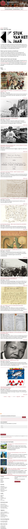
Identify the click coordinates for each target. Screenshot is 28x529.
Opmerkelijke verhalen (4, 508)
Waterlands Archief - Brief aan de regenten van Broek (13, 224)
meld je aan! (17, 481)
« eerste (5, 396)
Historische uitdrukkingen (5, 506)
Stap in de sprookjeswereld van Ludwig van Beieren (16, 453)
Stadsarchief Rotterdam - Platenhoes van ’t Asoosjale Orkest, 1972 (13, 91)
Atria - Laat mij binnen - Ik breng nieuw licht (11, 249)
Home (5, 7)
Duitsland (2, 497)
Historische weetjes (4, 507)
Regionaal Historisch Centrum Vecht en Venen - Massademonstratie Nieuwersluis (12, 278)
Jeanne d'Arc (2, 489)
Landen (12, 7)
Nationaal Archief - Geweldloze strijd (10, 360)
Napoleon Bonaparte (4, 490)
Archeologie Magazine (4, 521)
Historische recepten (4, 505)
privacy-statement (9, 437)
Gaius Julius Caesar (3, 488)
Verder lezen (25, 98)
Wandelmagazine (3, 527)
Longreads (2, 481)
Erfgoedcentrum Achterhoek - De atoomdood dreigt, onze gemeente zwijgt (13, 387)
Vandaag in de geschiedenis (5, 478)
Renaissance (3, 513)
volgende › (18, 396)
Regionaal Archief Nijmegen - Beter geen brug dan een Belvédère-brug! (13, 333)
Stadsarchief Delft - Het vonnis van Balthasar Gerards (14, 198)
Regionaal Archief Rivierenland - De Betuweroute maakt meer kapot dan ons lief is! (14, 146)
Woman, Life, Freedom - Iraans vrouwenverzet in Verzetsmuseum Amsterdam (17, 469)
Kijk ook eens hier (4, 523)
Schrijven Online (3, 525)
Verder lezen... (3, 450)
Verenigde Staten (3, 498)
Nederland (2, 495)
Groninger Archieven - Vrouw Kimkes (9, 118)
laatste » (23, 396)
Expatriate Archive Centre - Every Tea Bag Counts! (12, 171)
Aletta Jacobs (2, 486)
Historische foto (3, 504)
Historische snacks (16, 9)
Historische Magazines (5, 519)
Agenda (2, 480)
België (1, 496)
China (1, 499)
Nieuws (2, 479)
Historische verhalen (8, 9)
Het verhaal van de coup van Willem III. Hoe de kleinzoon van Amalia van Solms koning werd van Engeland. (17, 460)
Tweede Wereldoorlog (4, 515)
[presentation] (8, 430)
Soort (2, 68)
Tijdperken (21, 7)
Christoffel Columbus (4, 487)
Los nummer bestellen (4, 520)
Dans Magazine (3, 526)
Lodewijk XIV (2, 491)
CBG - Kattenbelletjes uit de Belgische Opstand (12, 305)
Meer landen (3, 500)
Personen (16, 7)
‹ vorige (8, 396)
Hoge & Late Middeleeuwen (5, 512)
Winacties (2, 482)
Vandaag (8, 7)
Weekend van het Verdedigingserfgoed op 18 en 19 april (17, 444)
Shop (22, 9)
